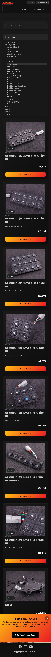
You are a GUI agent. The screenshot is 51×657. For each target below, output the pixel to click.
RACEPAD (8, 605)
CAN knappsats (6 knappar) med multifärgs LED (24, 414)
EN (48, 9)
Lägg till (25, 174)
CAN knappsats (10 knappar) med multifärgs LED (25, 157)
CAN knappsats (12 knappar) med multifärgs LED (25, 220)
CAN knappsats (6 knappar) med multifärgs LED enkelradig (24, 479)
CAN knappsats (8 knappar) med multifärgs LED (24, 542)
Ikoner (11, 61)
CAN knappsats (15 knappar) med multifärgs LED (25, 285)
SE (43, 9)
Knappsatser (13, 64)
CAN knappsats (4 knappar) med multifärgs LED (24, 350)
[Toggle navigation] (5, 9)
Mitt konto (26, 9)
